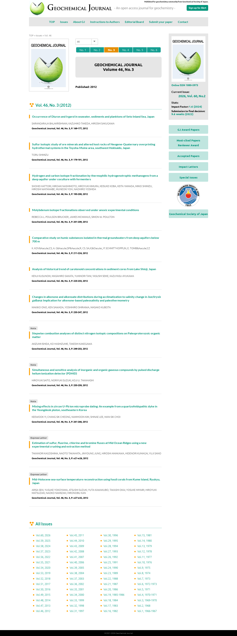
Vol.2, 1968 (143, 605)
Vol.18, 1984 (111, 600)
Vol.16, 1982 (111, 611)
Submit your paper (161, 21)
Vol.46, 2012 (43, 611)
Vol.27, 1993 (111, 551)
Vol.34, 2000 (77, 594)
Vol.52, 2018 (43, 578)
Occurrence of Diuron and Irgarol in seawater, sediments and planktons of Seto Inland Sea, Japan (93, 116)
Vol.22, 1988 (111, 578)
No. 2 (97, 50)
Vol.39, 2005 (77, 567)
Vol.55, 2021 (43, 562)
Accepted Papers (188, 156)
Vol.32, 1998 (77, 605)
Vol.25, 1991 (111, 562)
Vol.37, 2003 (77, 578)
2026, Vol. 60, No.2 (191, 96)
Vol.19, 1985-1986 (114, 594)
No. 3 (111, 50)
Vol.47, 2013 (43, 605)
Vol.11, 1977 (144, 557)
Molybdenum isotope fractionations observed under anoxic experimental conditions (85, 210)
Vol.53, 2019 (43, 573)
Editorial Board (134, 21)
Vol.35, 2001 (77, 589)
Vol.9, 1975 (143, 567)
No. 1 (83, 50)
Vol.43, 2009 (77, 546)
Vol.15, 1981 (144, 535)
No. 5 (140, 50)
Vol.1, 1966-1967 (147, 611)
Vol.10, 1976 (144, 562)
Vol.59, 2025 (43, 540)
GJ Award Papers (188, 129)
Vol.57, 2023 (43, 551)
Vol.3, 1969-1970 (147, 600)
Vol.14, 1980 (144, 540)
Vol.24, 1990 (111, 567)
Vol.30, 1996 (111, 535)
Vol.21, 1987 (111, 584)
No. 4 (125, 50)
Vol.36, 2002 (77, 584)
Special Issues (188, 177)
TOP (52, 21)
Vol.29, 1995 (111, 540)
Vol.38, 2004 (77, 573)
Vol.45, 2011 (77, 535)
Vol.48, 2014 (43, 600)
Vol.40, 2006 (77, 562)
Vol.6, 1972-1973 (147, 584)
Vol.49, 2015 (43, 594)
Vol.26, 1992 (111, 557)
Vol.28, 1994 (111, 546)
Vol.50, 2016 (43, 589)
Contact (183, 21)
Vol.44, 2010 (77, 540)
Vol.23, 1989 (111, 573)
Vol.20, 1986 (111, 589)
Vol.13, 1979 (144, 546)
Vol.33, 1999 (77, 600)
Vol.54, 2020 (43, 567)
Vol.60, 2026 (43, 535)
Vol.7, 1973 (143, 578)
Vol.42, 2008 (77, 551)
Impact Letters (188, 166)
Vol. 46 (47, 35)
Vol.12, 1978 (144, 551)
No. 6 (154, 50)
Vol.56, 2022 (43, 557)
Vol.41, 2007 (77, 557)
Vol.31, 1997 (77, 611)
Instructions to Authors (105, 21)
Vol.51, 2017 (43, 584)
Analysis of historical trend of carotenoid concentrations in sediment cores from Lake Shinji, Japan (94, 269)
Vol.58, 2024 (43, 546)
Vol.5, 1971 (143, 589)
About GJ (79, 21)
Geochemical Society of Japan (188, 214)
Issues (64, 21)
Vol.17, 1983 (111, 605)
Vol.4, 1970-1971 (147, 594)
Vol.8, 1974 (143, 573)
